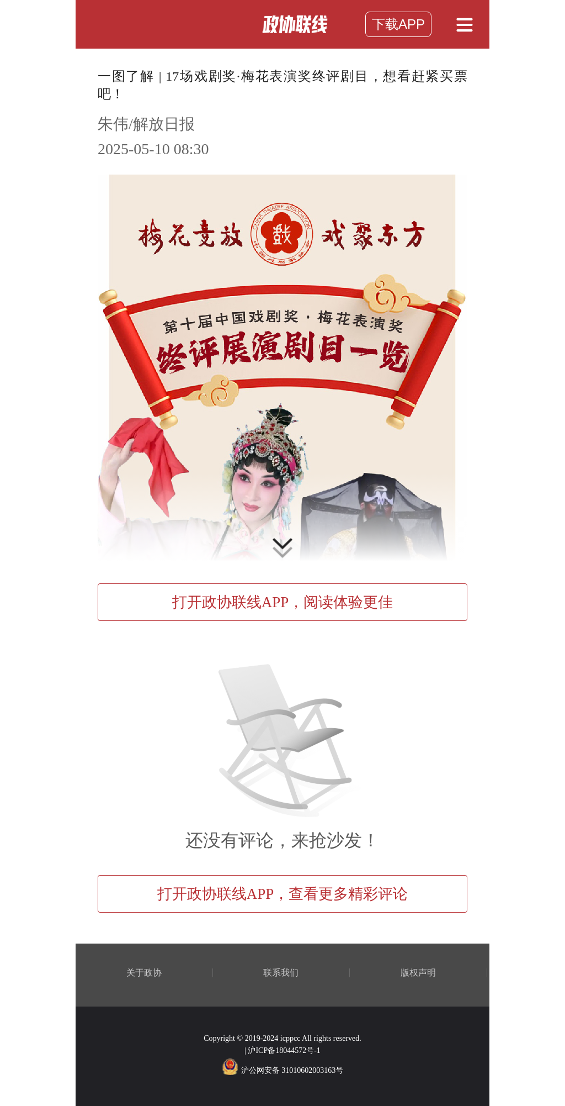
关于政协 (144, 972)
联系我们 (281, 972)
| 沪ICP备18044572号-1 (282, 1050)
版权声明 (418, 972)
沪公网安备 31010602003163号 (283, 1070)
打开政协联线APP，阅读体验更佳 (282, 602)
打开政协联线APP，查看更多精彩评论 (282, 894)
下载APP (398, 24)
